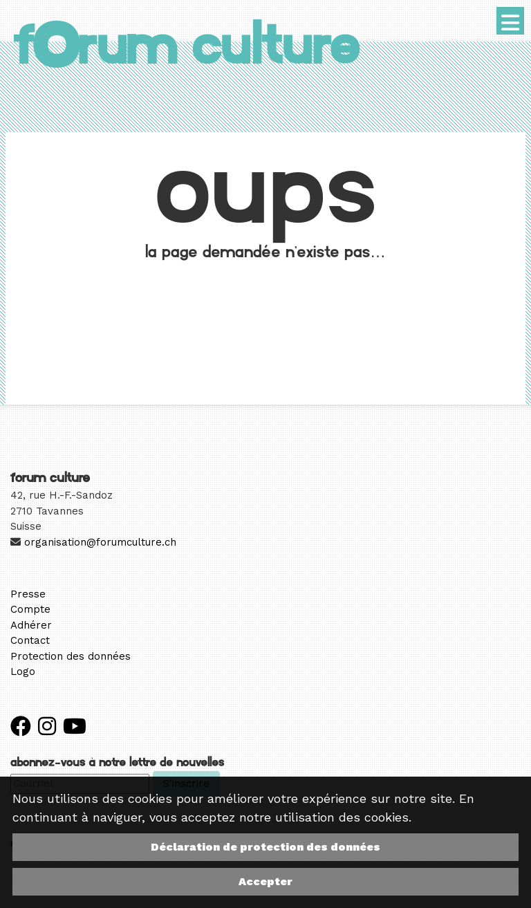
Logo (22, 671)
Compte (30, 609)
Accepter (265, 881)
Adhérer (31, 625)
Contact (30, 640)
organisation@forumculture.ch (100, 542)
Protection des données (70, 656)
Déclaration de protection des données (265, 846)
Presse (28, 594)
